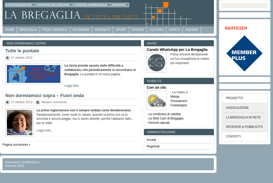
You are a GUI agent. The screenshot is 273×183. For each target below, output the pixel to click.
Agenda (191, 30)
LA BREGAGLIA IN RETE (243, 117)
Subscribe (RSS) (14, 165)
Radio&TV (102, 30)
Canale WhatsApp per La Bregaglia (177, 50)
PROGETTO (234, 98)
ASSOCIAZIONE (237, 108)
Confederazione (20, 4)
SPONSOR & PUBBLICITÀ (244, 127)
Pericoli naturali (158, 123)
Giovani (138, 30)
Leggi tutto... (72, 85)
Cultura (156, 30)
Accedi (151, 140)
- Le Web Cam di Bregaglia (165, 118)
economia (81, 30)
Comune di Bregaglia (92, 4)
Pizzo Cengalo (55, 30)
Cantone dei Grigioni (54, 4)
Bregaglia (28, 30)
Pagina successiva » (16, 144)
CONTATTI (233, 136)
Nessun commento (54, 102)
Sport (121, 30)
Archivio (120, 4)
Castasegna (178, 105)
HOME (9, 30)
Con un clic (157, 87)
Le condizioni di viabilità (164, 114)
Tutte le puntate (22, 50)
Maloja (174, 96)
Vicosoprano (178, 101)
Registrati (153, 146)
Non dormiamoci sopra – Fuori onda (44, 95)
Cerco (174, 30)
